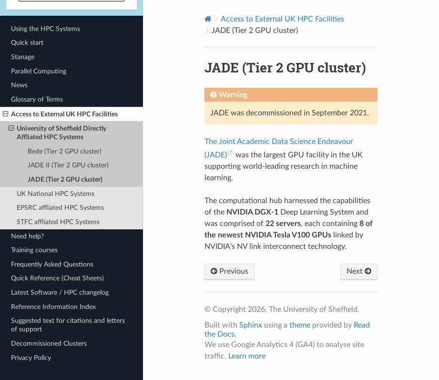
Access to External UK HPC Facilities (60, 114)
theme (299, 325)
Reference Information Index (53, 306)
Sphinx (250, 325)
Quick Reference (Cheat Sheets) (57, 278)
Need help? (27, 236)
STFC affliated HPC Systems (58, 222)
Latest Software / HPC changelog (60, 292)
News (19, 85)
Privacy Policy (31, 357)
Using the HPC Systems (45, 28)
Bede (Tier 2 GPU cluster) (65, 151)
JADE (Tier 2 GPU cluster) (65, 179)
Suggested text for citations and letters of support (68, 325)
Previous (229, 271)
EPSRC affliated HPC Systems (60, 207)
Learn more (246, 356)
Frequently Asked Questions (52, 264)
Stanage (22, 57)
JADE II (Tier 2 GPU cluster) (68, 165)
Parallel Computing (38, 71)
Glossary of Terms (37, 99)
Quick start (27, 42)
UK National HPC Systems (55, 193)
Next (359, 271)
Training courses (34, 250)
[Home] (208, 19)
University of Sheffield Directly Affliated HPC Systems (57, 132)
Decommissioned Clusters (49, 343)
